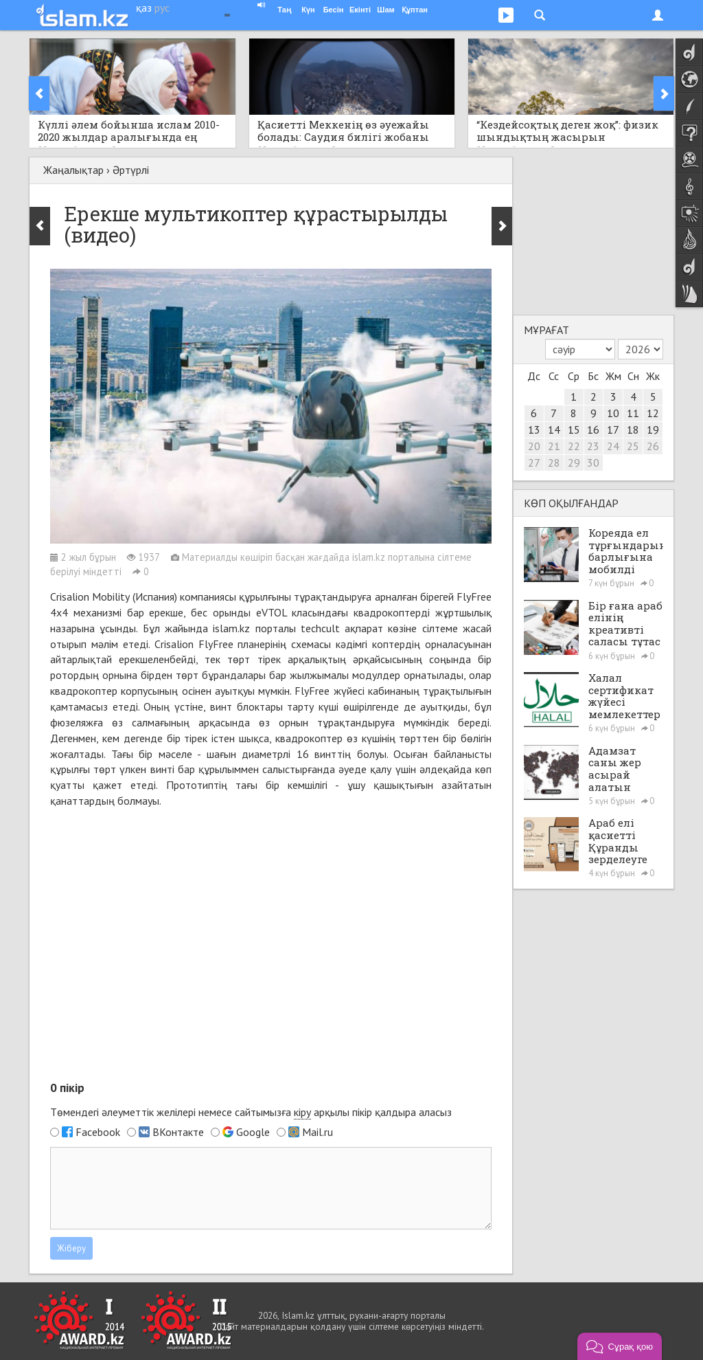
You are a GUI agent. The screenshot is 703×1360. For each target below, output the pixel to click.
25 (633, 446)
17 (613, 429)
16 (593, 429)
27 (534, 462)
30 (593, 462)
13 (534, 429)
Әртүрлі (131, 170)
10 (613, 413)
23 (593, 446)
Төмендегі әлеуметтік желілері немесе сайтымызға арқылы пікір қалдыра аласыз (251, 1112)
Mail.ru (317, 1131)
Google (253, 1131)
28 (554, 462)
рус (162, 7)
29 (574, 462)
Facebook (98, 1131)
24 (613, 446)
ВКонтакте (178, 1131)
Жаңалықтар (73, 170)
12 (653, 413)
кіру (302, 1112)
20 (534, 446)
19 (653, 429)
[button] (619, 1346)
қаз (144, 7)
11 (633, 413)
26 (653, 446)
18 (633, 429)
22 (574, 446)
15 (574, 429)
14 (554, 429)
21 (554, 446)
